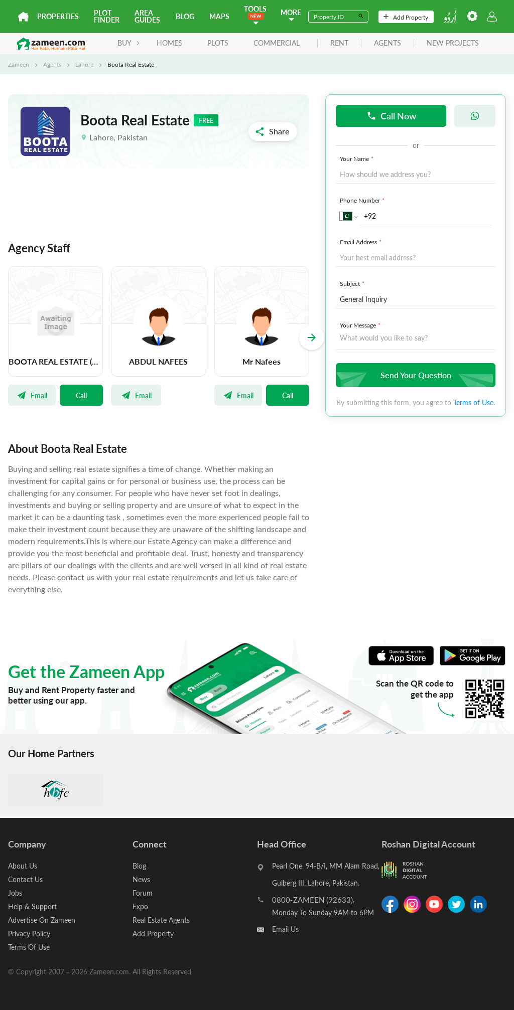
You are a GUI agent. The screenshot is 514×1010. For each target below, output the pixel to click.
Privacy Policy (29, 933)
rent (339, 43)
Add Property (405, 17)
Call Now (391, 115)
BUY (128, 43)
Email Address (361, 242)
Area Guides (147, 16)
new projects (453, 43)
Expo (140, 906)
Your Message (361, 325)
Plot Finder (106, 16)
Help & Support (32, 906)
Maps (219, 16)
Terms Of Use (29, 947)
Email (32, 395)
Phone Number (363, 200)
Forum (143, 893)
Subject (353, 283)
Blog (185, 16)
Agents (52, 64)
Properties (58, 16)
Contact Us (25, 879)
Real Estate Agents (161, 920)
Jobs (15, 893)
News (141, 879)
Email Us (285, 929)
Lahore (84, 64)
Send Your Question (414, 375)
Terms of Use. (474, 402)
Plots (217, 43)
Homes (169, 43)
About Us (22, 866)
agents (387, 43)
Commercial (276, 43)
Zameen (18, 64)
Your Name (357, 158)
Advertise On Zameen (41, 920)
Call (81, 395)
